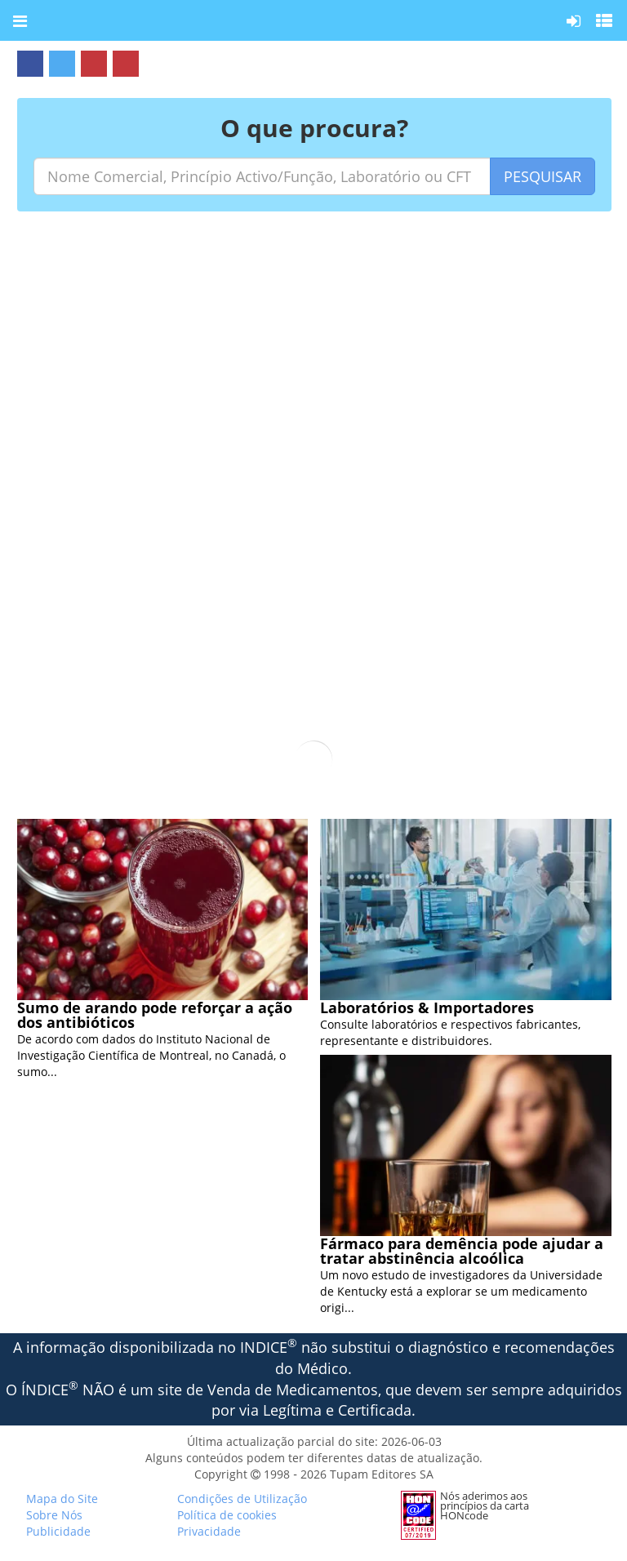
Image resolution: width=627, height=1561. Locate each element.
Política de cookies (227, 1515)
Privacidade (209, 1531)
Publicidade (58, 1531)
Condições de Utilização (242, 1498)
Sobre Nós (54, 1515)
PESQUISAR (542, 176)
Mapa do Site (62, 1498)
